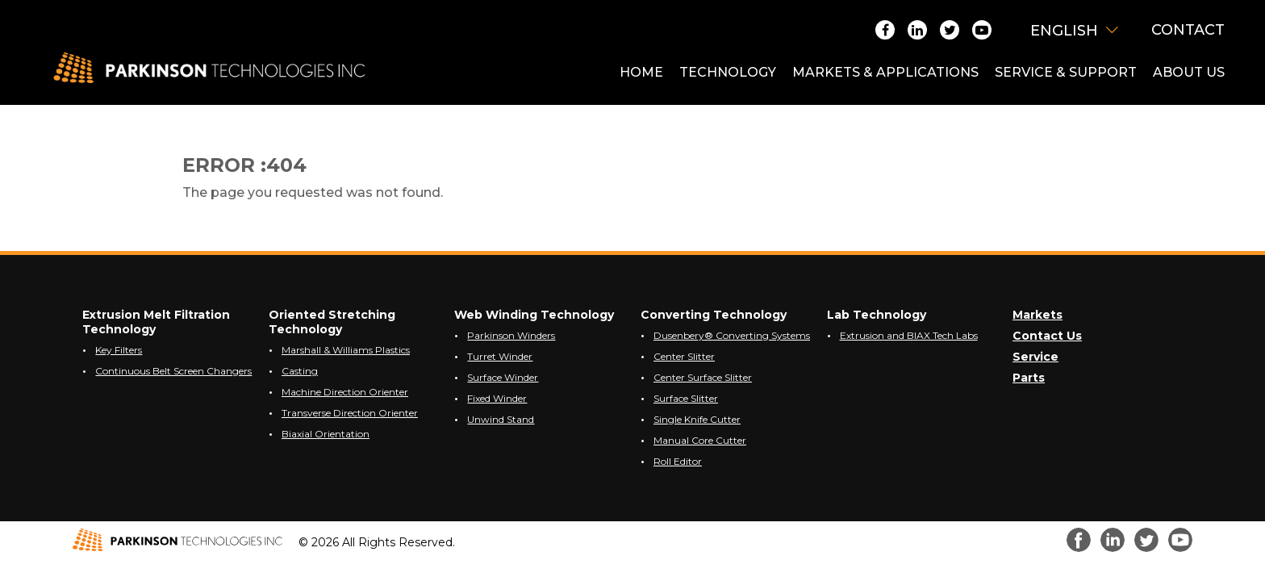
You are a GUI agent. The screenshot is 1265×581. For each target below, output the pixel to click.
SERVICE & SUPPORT (1066, 72)
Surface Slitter (685, 398)
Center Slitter (684, 356)
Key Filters (118, 350)
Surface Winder (502, 377)
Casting (300, 371)
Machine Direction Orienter (345, 392)
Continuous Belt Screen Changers (173, 371)
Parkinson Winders (511, 335)
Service (1035, 356)
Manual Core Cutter (699, 440)
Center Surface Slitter (702, 377)
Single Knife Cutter (697, 419)
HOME (641, 72)
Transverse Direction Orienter (350, 413)
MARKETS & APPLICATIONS (885, 72)
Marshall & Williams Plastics (346, 350)
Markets (1037, 314)
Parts (1028, 377)
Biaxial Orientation (325, 434)
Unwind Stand (500, 419)
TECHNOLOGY (727, 72)
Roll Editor (677, 461)
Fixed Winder (497, 398)
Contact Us (1047, 335)
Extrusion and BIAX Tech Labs (909, 335)
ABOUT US (1189, 72)
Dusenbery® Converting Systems (731, 335)
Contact (1188, 30)
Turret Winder (499, 356)
